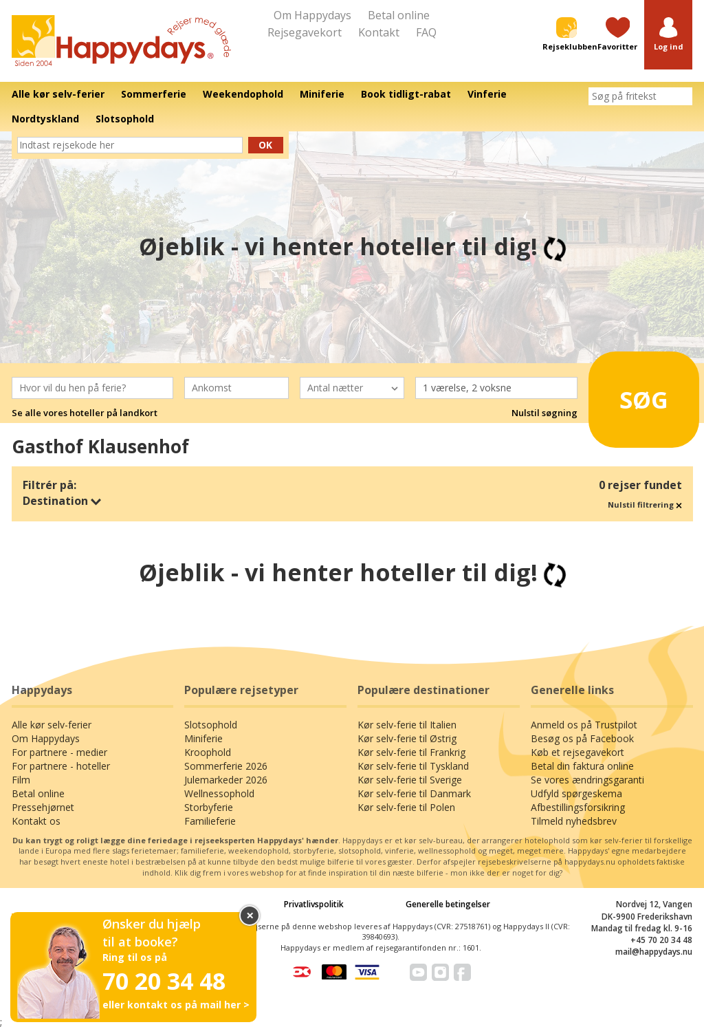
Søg (636, 394)
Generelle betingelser (448, 904)
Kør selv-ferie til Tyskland (413, 765)
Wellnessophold (219, 793)
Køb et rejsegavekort (577, 752)
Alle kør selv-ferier (51, 724)
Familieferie (210, 820)
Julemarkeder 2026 (225, 779)
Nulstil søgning (545, 413)
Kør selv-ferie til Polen (406, 807)
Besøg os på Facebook (582, 738)
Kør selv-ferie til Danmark (414, 793)
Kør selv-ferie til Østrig (407, 738)
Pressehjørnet (43, 807)
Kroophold (207, 752)
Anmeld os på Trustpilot (584, 724)
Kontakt (378, 32)
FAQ (426, 32)
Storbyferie (208, 807)
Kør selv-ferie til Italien (407, 724)
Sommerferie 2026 (225, 765)
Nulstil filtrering (645, 504)
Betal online (399, 15)
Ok (265, 144)
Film (21, 779)
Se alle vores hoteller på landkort (84, 413)
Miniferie (203, 738)
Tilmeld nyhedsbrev (574, 820)
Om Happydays (312, 15)
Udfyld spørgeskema (576, 793)
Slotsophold (210, 724)
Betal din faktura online (582, 765)
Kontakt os (36, 820)
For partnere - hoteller (61, 765)
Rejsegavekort (304, 32)
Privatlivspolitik (314, 904)
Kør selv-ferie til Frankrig (411, 752)
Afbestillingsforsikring (578, 807)
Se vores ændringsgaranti (587, 779)
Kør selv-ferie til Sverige (410, 779)
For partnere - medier (59, 752)
